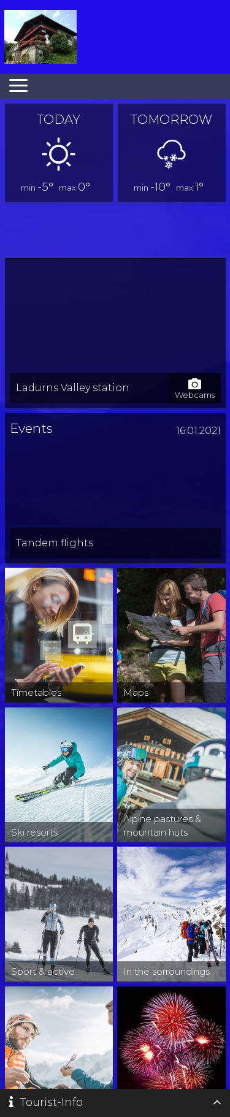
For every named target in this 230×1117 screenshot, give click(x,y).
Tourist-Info (46, 1102)
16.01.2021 (198, 431)
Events (31, 428)
